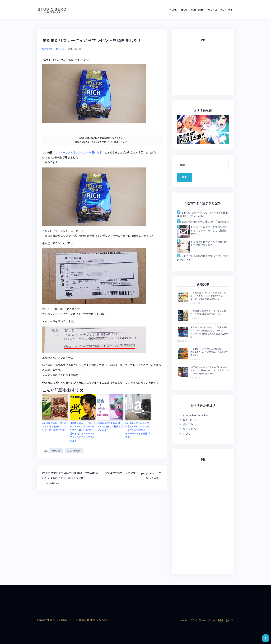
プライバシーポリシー (202, 620)
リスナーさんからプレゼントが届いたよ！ (79, 152)
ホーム (183, 620)
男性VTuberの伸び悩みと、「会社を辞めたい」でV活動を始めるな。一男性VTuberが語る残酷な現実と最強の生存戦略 (209, 332)
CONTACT (226, 9)
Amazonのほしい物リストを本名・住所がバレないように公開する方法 (54, 426)
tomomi (47, 48)
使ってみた (189, 424)
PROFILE (212, 9)
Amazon (56, 450)
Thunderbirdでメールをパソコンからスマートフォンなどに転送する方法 (209, 230)
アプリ (187, 433)
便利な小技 (189, 419)
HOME (173, 9)
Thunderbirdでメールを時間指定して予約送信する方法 (209, 243)
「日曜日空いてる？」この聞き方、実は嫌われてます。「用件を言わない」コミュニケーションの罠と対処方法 (209, 295)
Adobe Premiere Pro (195, 415)
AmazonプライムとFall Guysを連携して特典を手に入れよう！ (110, 426)
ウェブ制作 (189, 429)
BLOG (184, 9)
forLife (60, 48)
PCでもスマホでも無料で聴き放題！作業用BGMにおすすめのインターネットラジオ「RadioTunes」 (70, 478)
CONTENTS (197, 9)
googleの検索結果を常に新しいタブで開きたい (203, 221)
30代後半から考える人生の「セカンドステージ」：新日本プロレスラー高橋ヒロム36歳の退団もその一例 (209, 370)
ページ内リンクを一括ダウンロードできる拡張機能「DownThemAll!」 (202, 214)
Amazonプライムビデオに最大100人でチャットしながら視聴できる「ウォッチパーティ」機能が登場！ (137, 430)
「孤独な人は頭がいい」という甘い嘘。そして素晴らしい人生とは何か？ (209, 312)
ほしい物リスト (74, 450)
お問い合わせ (225, 620)
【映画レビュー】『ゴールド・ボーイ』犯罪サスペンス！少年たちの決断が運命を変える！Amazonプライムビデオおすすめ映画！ (83, 431)
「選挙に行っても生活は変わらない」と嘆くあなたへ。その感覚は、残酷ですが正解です (209, 352)
